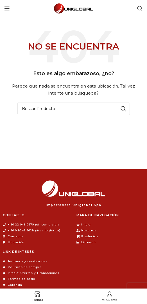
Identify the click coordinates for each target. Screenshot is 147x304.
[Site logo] (73, 8)
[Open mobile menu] (7, 8)
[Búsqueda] (140, 8)
